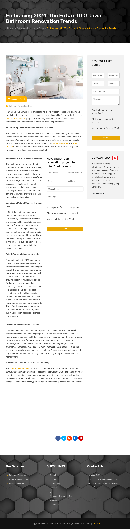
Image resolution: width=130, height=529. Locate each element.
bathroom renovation (19, 368)
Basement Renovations (19, 479)
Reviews (53, 500)
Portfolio (53, 488)
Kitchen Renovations (17, 483)
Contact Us (54, 504)
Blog (30, 106)
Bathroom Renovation (18, 106)
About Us (54, 475)
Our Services (55, 479)
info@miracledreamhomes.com (103, 479)
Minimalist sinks (60, 143)
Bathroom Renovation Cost (61, 496)
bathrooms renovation (16, 118)
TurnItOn (96, 523)
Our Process (55, 483)
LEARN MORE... (100, 193)
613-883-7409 (94, 475)
